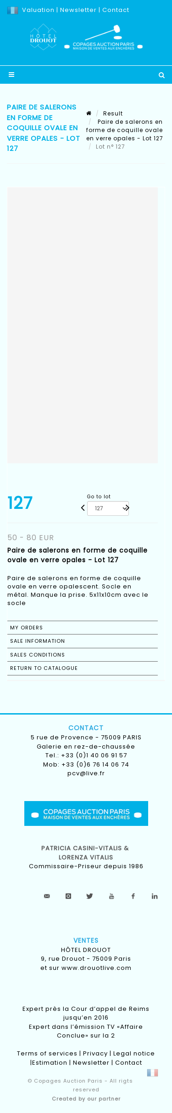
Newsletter (77, 10)
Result (113, 113)
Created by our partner (86, 1098)
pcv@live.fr (86, 773)
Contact (115, 10)
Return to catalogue (44, 668)
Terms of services (47, 1053)
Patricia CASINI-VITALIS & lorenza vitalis (86, 853)
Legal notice (134, 1053)
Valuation (38, 10)
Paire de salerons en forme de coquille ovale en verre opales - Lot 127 (124, 130)
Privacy (95, 1053)
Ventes (86, 940)
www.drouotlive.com (96, 967)
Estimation (49, 1062)
